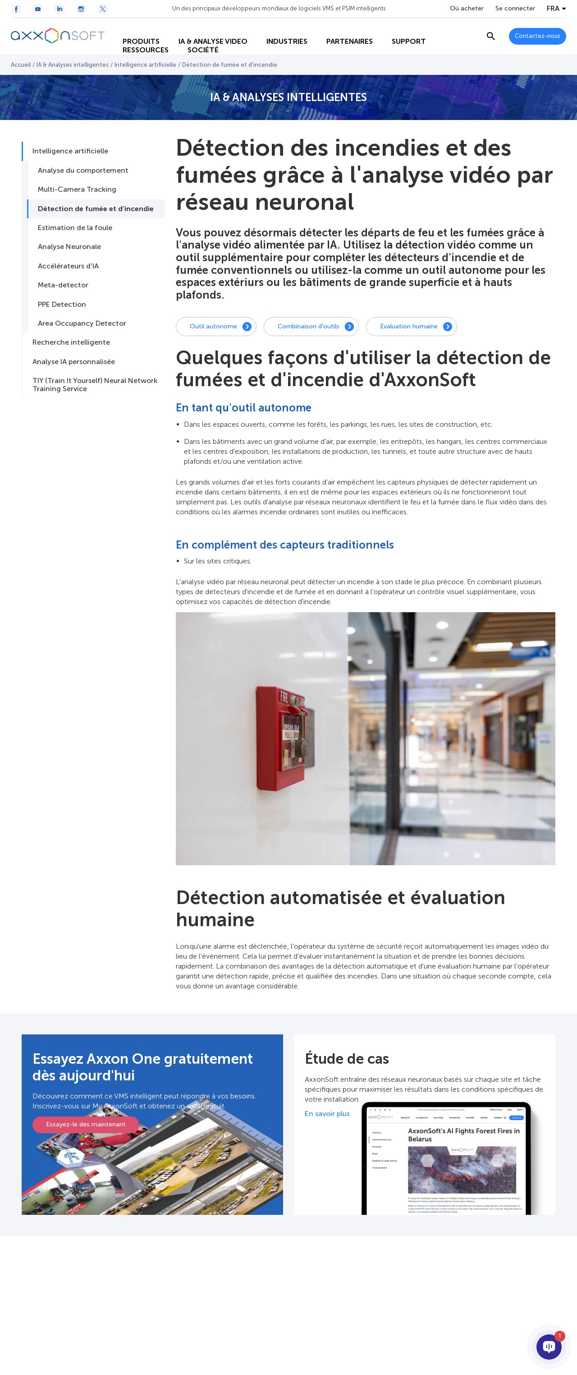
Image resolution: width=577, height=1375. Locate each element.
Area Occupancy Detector (82, 323)
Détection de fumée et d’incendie (96, 208)
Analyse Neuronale (69, 246)
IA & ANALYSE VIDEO (205, 27)
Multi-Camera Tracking (77, 189)
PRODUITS (133, 27)
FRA (553, 9)
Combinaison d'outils (308, 326)
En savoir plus (327, 1113)
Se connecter (515, 8)
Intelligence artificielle (145, 64)
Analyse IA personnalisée (73, 361)
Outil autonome (213, 326)
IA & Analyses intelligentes (73, 64)
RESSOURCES (138, 45)
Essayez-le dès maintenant (86, 1124)
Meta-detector (63, 285)
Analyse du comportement (83, 170)
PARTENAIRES (342, 27)
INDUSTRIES (279, 27)
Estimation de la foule (75, 227)
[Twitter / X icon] (102, 9)
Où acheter (467, 8)
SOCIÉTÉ (195, 45)
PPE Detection (62, 304)
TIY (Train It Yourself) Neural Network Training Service (94, 384)
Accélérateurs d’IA (68, 266)
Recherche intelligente (71, 342)
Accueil (21, 64)
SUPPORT (401, 27)
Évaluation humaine (409, 326)
